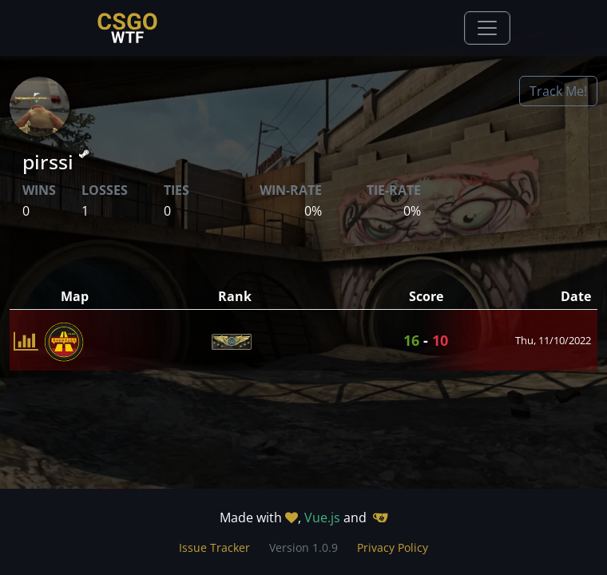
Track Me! (558, 91)
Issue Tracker (214, 547)
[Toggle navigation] (487, 28)
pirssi (55, 161)
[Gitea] (380, 517)
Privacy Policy (392, 547)
